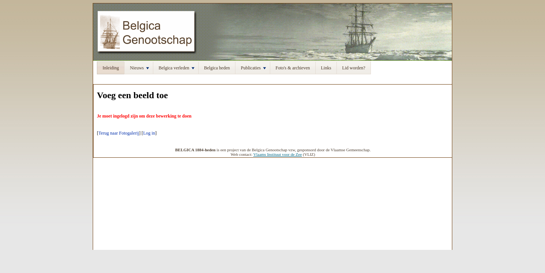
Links (326, 68)
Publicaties (253, 68)
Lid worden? (353, 68)
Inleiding (111, 68)
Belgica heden (217, 68)
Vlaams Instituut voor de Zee (277, 154)
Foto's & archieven (293, 68)
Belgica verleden (177, 68)
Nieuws (139, 68)
